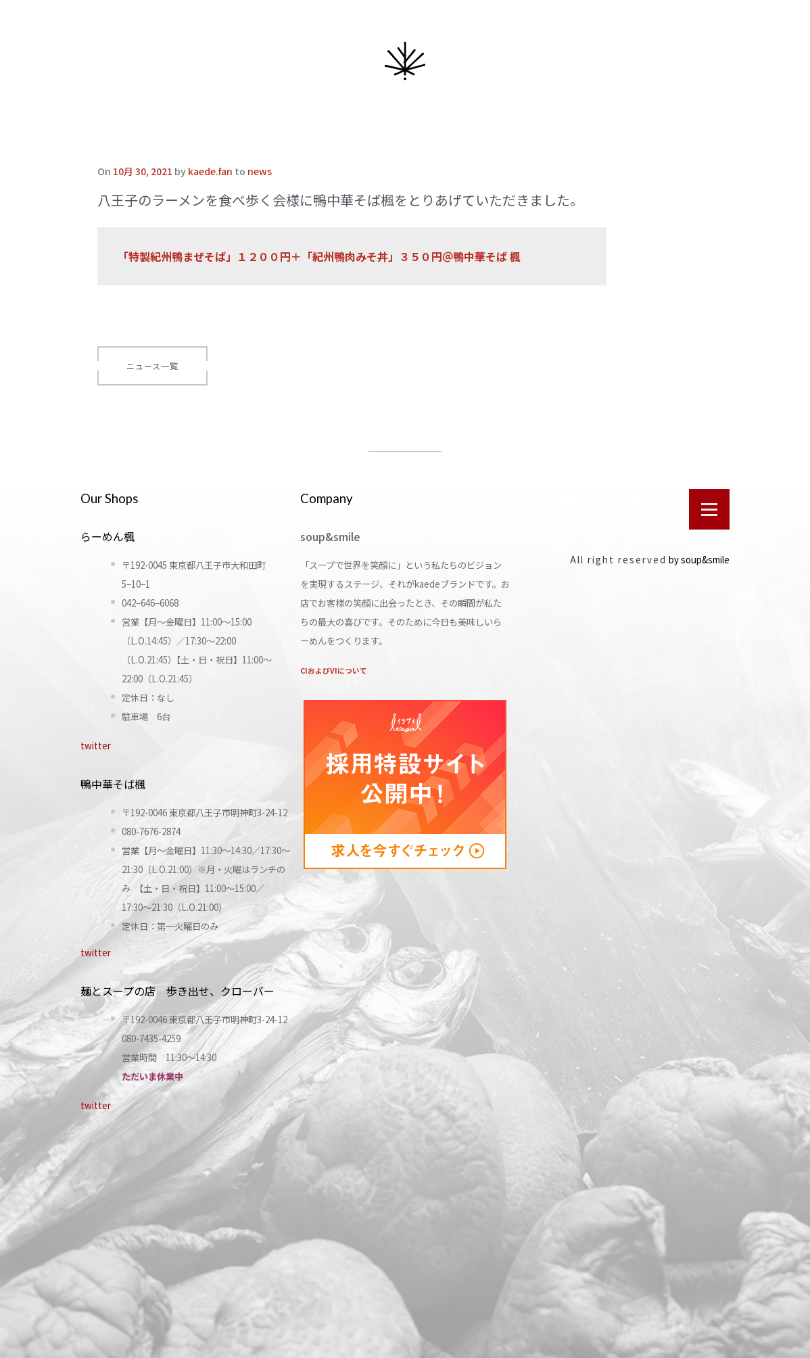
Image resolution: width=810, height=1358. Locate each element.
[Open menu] (709, 509)
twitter (95, 745)
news (259, 171)
